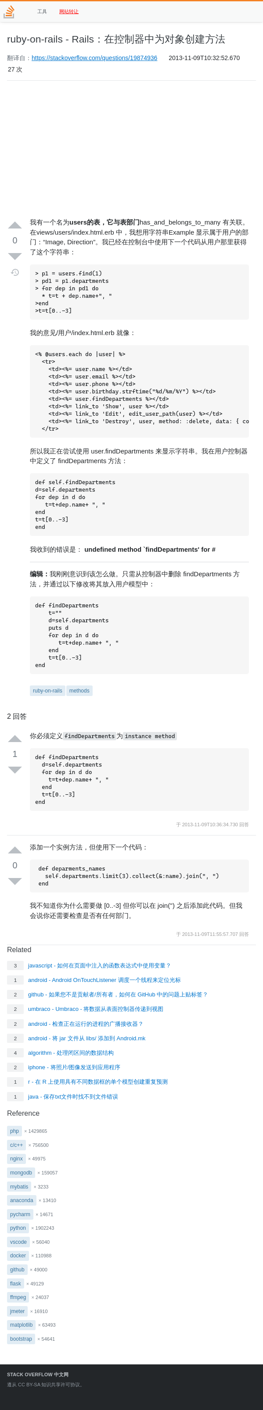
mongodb (21, 1173)
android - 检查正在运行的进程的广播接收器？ (86, 1024)
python (18, 1228)
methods (79, 691)
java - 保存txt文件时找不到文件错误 (73, 1096)
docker (18, 1256)
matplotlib (21, 1325)
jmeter (17, 1311)
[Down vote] (15, 256)
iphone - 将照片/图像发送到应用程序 (74, 1067)
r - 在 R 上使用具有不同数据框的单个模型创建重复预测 (98, 1081)
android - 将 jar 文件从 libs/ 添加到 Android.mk (86, 1038)
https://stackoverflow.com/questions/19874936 (94, 57)
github (17, 1270)
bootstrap (21, 1339)
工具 (42, 11)
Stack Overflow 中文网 (37, 1374)
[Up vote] (15, 225)
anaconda (21, 1200)
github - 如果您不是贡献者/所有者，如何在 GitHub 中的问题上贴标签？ (118, 994)
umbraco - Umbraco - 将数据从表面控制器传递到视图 (95, 1009)
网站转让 (69, 11)
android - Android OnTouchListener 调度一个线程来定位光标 (104, 980)
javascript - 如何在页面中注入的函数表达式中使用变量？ (99, 965)
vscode (18, 1242)
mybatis (19, 1187)
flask (15, 1284)
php (14, 1131)
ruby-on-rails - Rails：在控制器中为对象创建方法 (116, 39)
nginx (16, 1159)
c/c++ (16, 1145)
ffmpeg (18, 1297)
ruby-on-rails (47, 691)
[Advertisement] (131, 149)
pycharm (20, 1214)
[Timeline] (15, 272)
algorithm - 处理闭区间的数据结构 (71, 1052)
